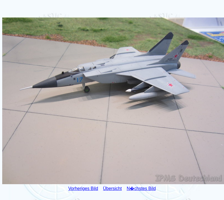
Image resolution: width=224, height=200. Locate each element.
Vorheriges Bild (83, 188)
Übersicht (112, 188)
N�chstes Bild (141, 188)
